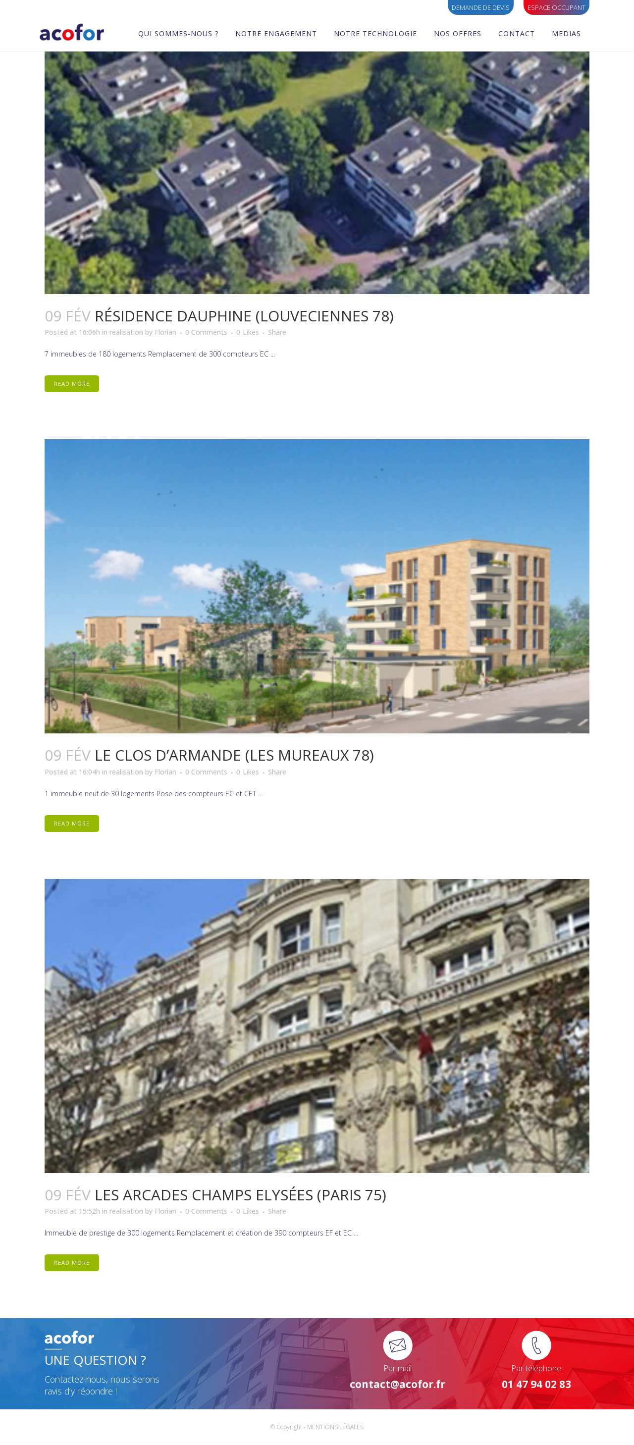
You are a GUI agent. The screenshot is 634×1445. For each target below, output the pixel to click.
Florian (165, 332)
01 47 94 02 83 (536, 1384)
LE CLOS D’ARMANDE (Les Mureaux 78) (234, 755)
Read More (72, 383)
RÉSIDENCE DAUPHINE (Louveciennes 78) (244, 316)
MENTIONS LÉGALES (335, 1427)
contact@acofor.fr (397, 1384)
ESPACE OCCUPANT (556, 7)
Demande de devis (481, 7)
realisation (126, 332)
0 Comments (206, 332)
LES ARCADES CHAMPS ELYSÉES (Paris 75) (240, 1195)
